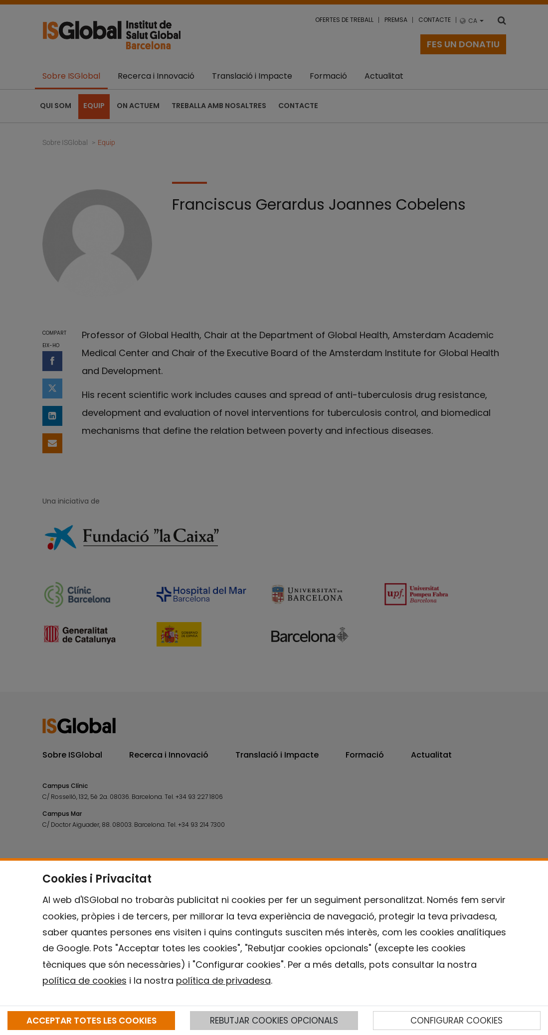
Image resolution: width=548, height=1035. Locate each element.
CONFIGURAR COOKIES (456, 1021)
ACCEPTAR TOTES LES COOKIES (91, 1021)
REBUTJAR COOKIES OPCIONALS (274, 1021)
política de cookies (84, 980)
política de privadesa (223, 980)
